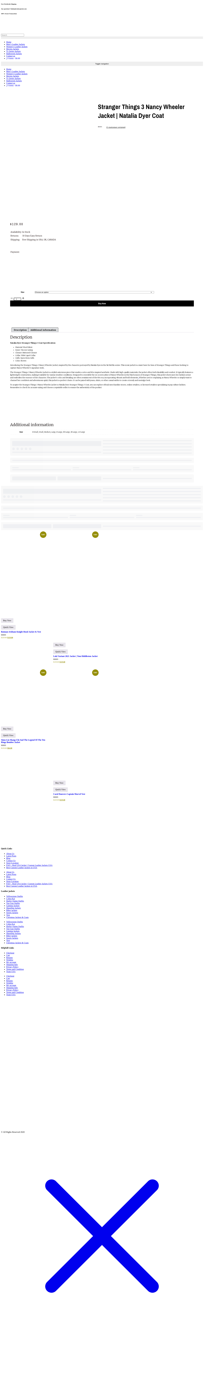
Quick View (8, 672)
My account (11, 1007)
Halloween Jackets (14, 54)
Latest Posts (11, 901)
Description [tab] (20, 374)
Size (22, 337)
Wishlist (9, 1004)
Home (8, 42)
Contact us (10, 56)
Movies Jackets (12, 49)
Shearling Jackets (13, 953)
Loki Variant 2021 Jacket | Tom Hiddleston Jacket (75, 701)
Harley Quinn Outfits (15, 946)
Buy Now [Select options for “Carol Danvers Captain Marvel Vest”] (59, 827)
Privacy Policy (12, 1011)
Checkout (10, 997)
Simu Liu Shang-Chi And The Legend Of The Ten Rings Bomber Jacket (23, 785)
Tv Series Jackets (13, 51)
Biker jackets (11, 955)
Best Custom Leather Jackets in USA (21, 912)
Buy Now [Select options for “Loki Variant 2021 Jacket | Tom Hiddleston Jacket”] (59, 689)
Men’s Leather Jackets (15, 44)
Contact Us (11, 905)
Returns (9, 1002)
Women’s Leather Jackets (16, 47)
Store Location (12, 908)
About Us (10, 898)
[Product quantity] (17, 343)
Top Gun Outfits (13, 948)
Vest (8, 960)
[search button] (102, 37)
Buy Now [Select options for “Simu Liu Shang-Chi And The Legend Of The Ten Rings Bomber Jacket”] (7, 773)
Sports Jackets (12, 957)
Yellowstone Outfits (14, 941)
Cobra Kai (10, 943)
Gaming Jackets (13, 950)
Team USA (10, 1016)
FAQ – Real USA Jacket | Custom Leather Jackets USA (29, 910)
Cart (8, 1000)
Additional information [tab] (43, 374)
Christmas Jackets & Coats (17, 962)
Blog (8, 903)
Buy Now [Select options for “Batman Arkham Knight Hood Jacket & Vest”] (7, 665)
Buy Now (102, 348)
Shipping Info (12, 1009)
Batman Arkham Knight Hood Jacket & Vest (21, 676)
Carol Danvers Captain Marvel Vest (69, 839)
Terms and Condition (15, 1014)
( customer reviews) (115, 127)
